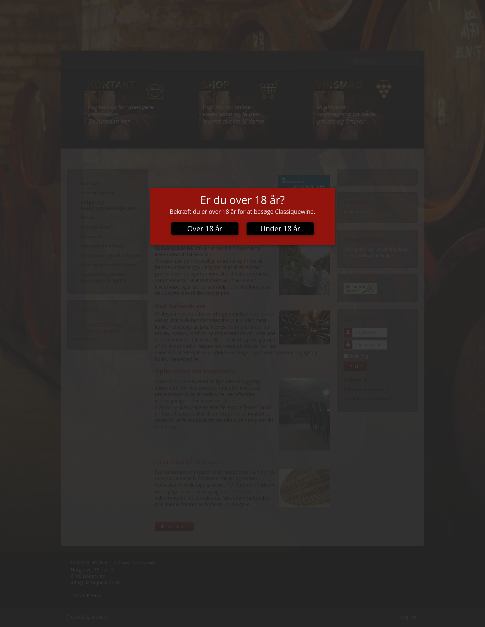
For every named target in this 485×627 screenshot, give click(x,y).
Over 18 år (204, 228)
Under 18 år (280, 228)
